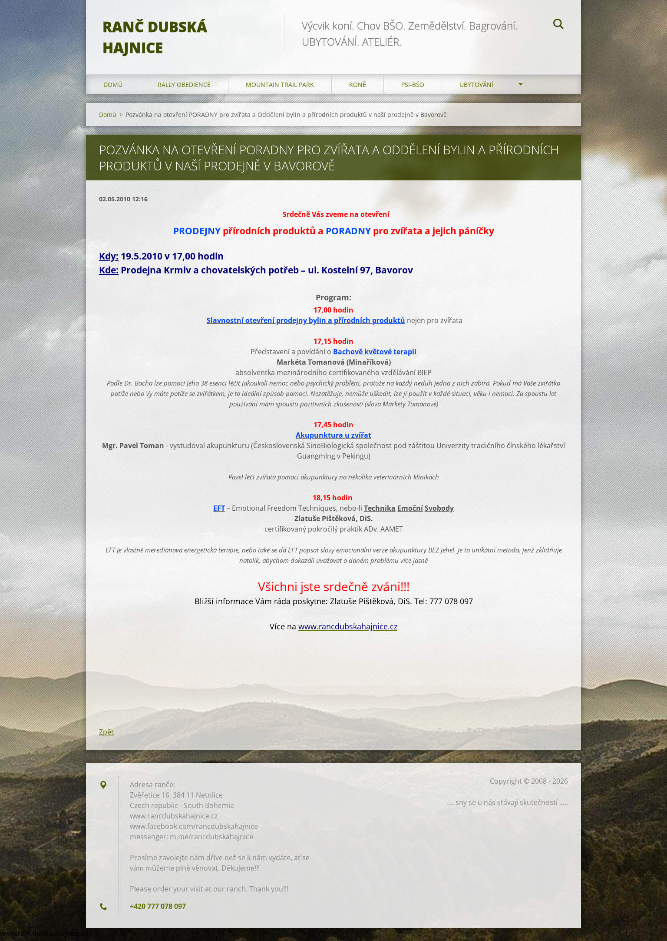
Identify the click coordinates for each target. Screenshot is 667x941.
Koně (357, 87)
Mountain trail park (280, 87)
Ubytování (476, 87)
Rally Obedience (184, 87)
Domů (112, 87)
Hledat (558, 25)
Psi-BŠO (412, 87)
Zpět (106, 734)
